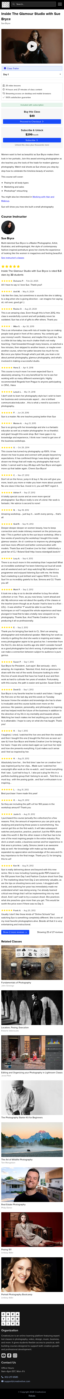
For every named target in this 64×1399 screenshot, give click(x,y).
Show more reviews (15, 932)
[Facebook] (9, 1355)
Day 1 (6, 74)
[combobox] (33, 4)
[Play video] (32, 46)
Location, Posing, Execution (15, 1027)
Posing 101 (6, 1249)
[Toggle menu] (60, 4)
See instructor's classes (12, 257)
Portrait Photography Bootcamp (16, 1294)
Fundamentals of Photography (16, 982)
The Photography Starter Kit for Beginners (22, 1117)
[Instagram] (15, 1355)
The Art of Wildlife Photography (16, 1159)
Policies (32, 1395)
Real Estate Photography (13, 1204)
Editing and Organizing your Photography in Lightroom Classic (32, 1072)
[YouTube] (3, 1355)
